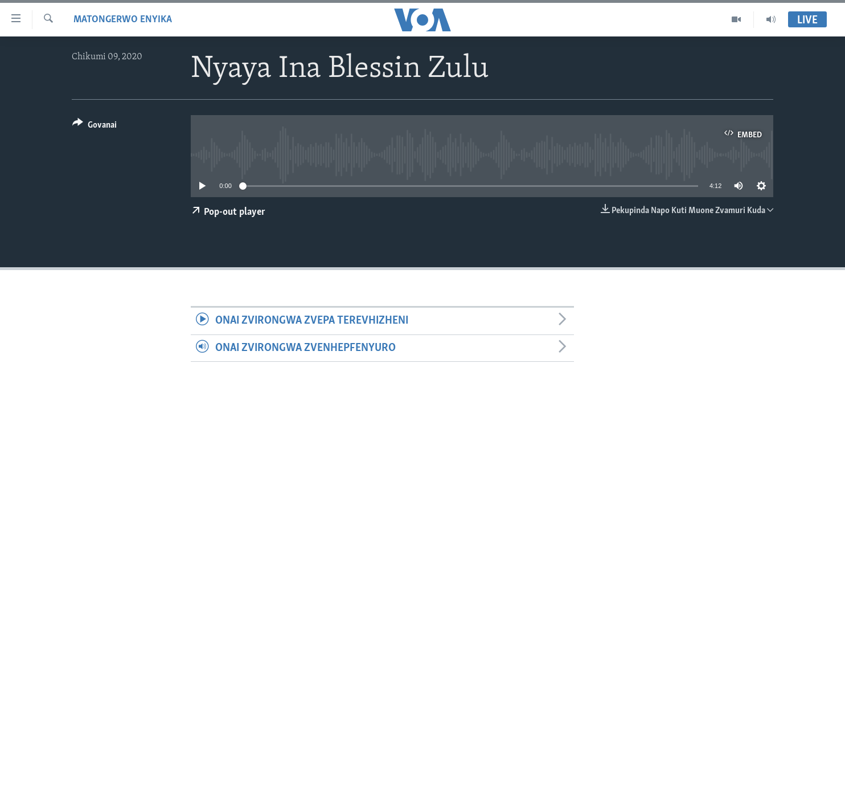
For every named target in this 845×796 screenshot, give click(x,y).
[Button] (94, 126)
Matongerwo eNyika (122, 19)
